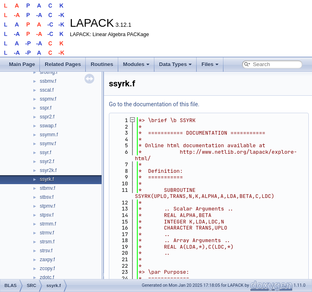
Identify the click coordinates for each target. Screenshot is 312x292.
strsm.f (47, 242)
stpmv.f (47, 206)
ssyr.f (45, 152)
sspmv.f (48, 99)
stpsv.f (47, 215)
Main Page (22, 64)
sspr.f (46, 108)
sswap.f (48, 126)
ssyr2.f (47, 161)
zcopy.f (47, 268)
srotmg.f (48, 72)
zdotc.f (47, 277)
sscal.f (47, 90)
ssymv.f (48, 143)
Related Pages (63, 64)
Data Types (175, 64)
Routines (102, 64)
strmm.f (48, 224)
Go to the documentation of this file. (154, 104)
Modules (136, 64)
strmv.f (47, 233)
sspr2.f (47, 117)
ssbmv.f (48, 81)
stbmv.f (47, 188)
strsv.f (46, 250)
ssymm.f (49, 134)
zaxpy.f (47, 259)
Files (210, 64)
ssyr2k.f (48, 170)
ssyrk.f (47, 179)
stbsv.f (47, 197)
